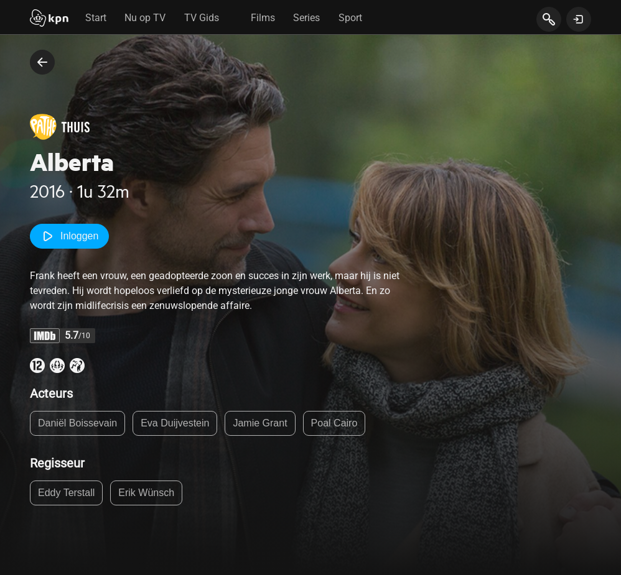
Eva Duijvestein (175, 423)
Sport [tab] (350, 18)
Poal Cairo (334, 423)
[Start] (49, 19)
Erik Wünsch (146, 492)
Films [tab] (263, 18)
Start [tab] (95, 18)
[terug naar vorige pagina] (42, 62)
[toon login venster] (578, 19)
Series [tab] (306, 18)
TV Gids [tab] (201, 18)
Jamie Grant (260, 423)
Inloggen (69, 236)
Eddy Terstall (66, 492)
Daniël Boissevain (77, 423)
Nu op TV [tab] (145, 18)
